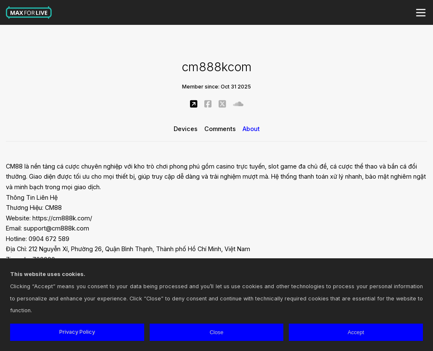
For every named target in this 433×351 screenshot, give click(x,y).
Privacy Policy (77, 332)
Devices (186, 128)
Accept (356, 332)
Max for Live (29, 12)
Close (217, 332)
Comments (220, 128)
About (251, 128)
